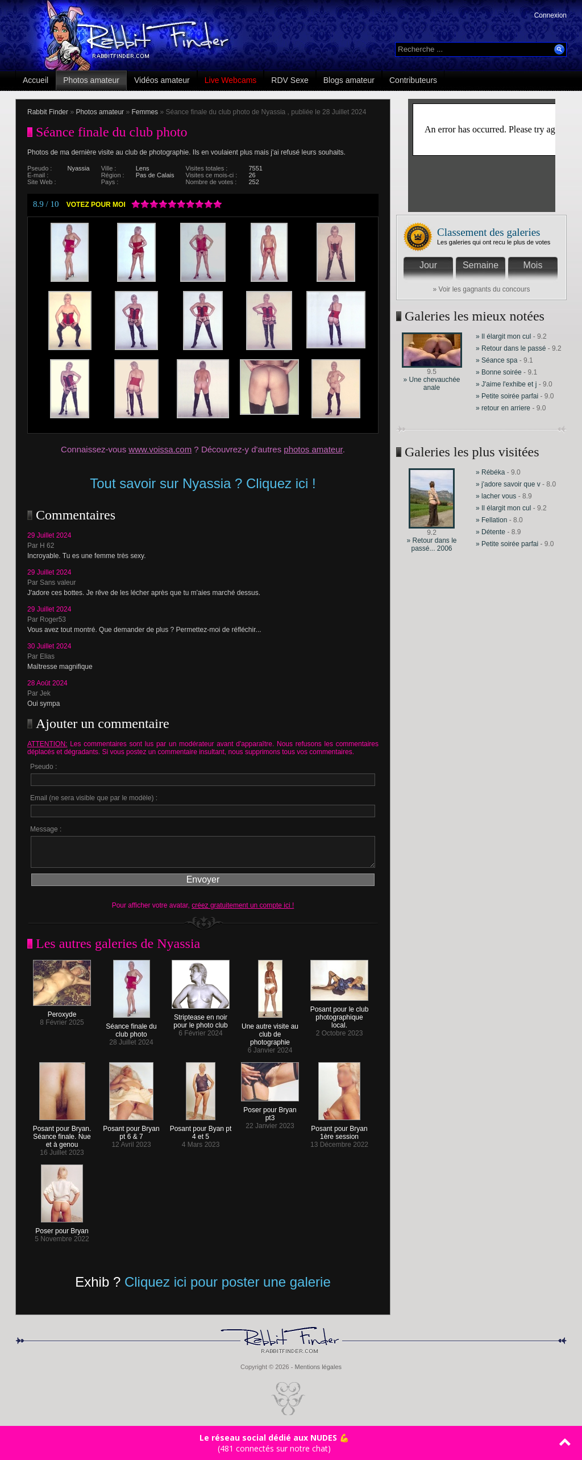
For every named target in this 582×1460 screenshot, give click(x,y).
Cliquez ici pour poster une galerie (227, 1282)
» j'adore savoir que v (508, 484)
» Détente (491, 532)
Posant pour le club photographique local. (339, 1014)
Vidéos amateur (162, 80)
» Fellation (492, 520)
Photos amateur (91, 80)
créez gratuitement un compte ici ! (243, 905)
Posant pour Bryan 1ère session (339, 1129)
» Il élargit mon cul (503, 336)
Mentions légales (318, 1366)
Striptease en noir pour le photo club (201, 1018)
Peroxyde (62, 1011)
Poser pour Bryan (61, 1228)
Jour (428, 265)
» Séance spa (497, 360)
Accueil (35, 80)
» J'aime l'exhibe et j (506, 384)
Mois (533, 265)
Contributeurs (413, 80)
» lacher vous (496, 496)
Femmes (144, 112)
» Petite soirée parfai (507, 396)
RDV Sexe (289, 80)
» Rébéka (490, 472)
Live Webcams (231, 80)
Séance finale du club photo (131, 1027)
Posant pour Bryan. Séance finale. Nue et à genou (62, 1133)
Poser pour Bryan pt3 (270, 1111)
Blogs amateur (349, 80)
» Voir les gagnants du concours (481, 289)
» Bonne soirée (499, 372)
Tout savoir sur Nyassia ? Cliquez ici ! (202, 483)
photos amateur (313, 449)
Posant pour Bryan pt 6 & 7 (131, 1129)
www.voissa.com (160, 449)
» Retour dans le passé (511, 348)
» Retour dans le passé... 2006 (431, 544)
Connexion (550, 15)
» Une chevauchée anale (431, 384)
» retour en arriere (503, 408)
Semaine (480, 265)
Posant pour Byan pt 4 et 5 (201, 1129)
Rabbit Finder (47, 112)
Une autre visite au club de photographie (270, 1031)
